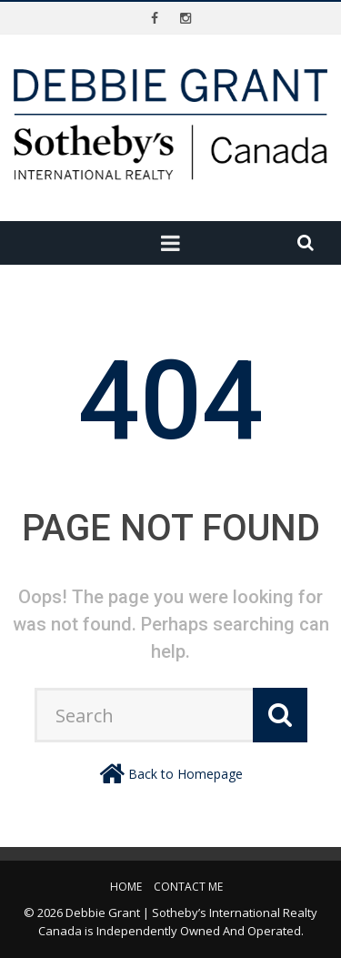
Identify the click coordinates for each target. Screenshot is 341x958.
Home (126, 886)
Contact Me (188, 886)
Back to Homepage (185, 773)
